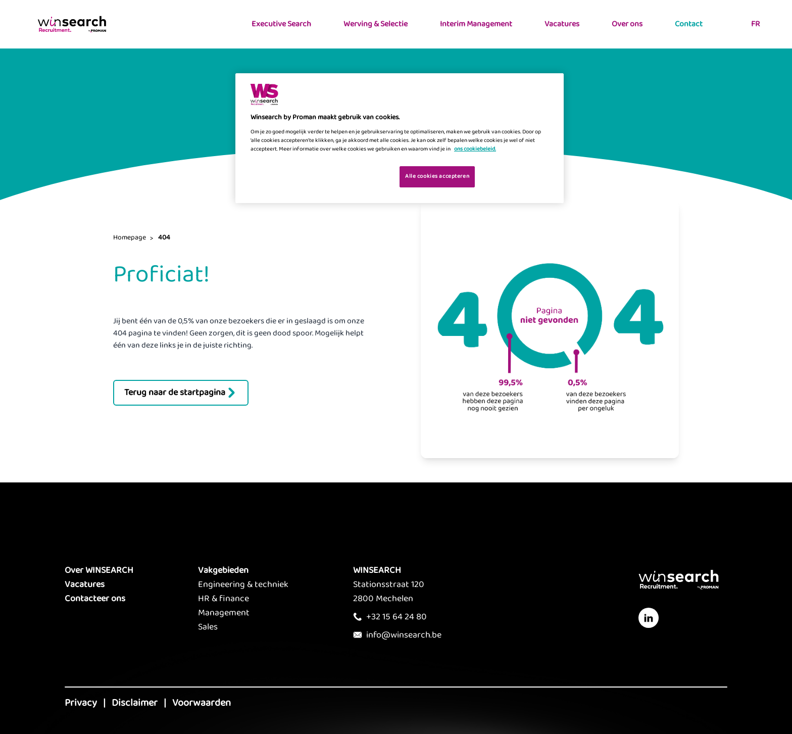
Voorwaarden (201, 703)
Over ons (627, 24)
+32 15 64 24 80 (396, 617)
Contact (689, 24)
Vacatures (561, 24)
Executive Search (281, 24)
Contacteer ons (95, 599)
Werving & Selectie (375, 24)
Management (224, 613)
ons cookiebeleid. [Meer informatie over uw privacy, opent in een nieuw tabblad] (475, 149)
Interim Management (476, 24)
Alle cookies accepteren (437, 176)
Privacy (81, 703)
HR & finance (223, 599)
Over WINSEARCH (99, 570)
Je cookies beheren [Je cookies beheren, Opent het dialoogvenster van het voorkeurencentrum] (359, 175)
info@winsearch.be (403, 635)
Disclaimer (135, 703)
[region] (399, 138)
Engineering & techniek (243, 584)
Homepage (129, 237)
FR (755, 24)
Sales (208, 627)
